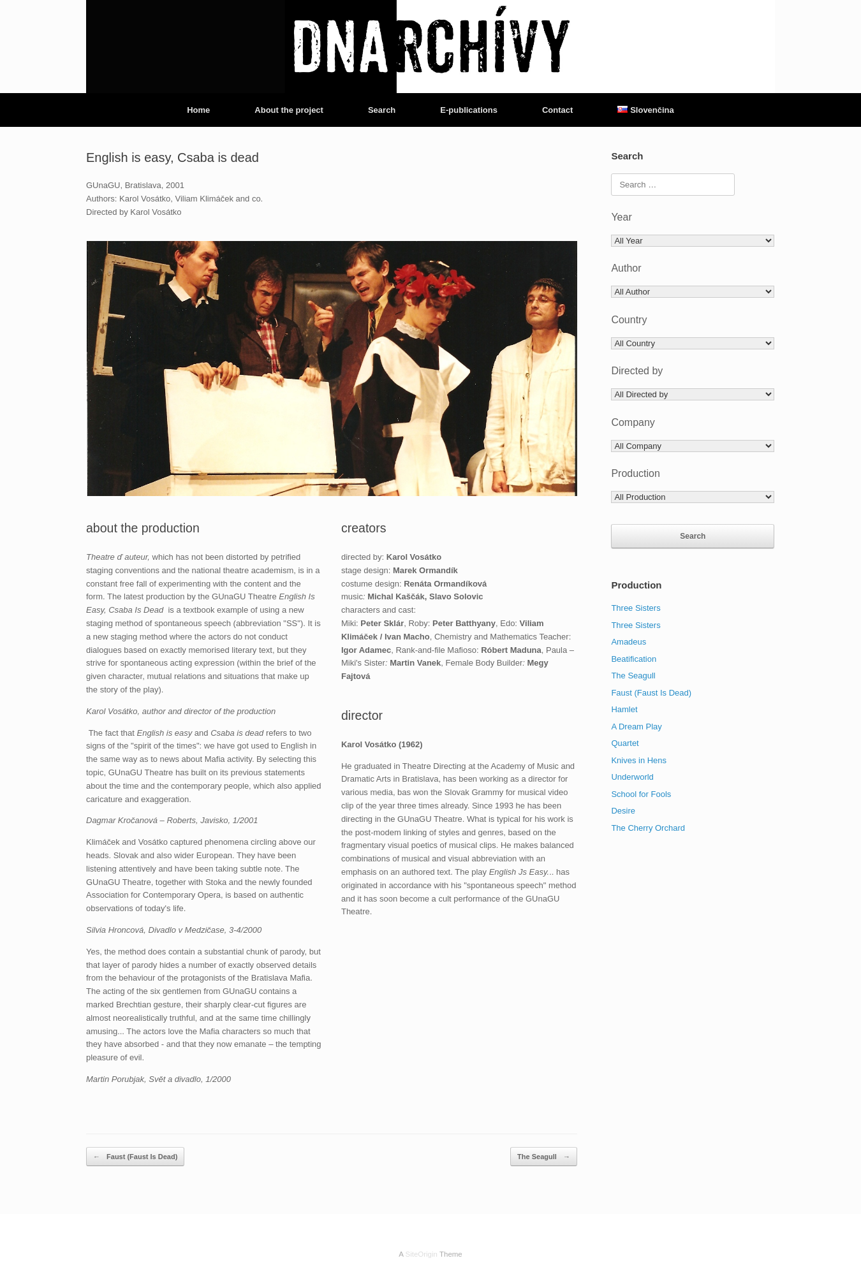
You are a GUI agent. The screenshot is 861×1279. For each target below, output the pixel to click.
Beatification (633, 659)
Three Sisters (635, 608)
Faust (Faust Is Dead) (135, 1156)
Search (381, 110)
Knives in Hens (638, 760)
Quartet (624, 743)
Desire (623, 810)
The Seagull (543, 1156)
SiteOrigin (421, 1254)
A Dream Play (636, 726)
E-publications (468, 110)
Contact (557, 110)
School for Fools (641, 794)
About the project (288, 110)
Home (198, 110)
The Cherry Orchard (648, 828)
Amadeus (628, 642)
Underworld (632, 777)
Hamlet (624, 709)
